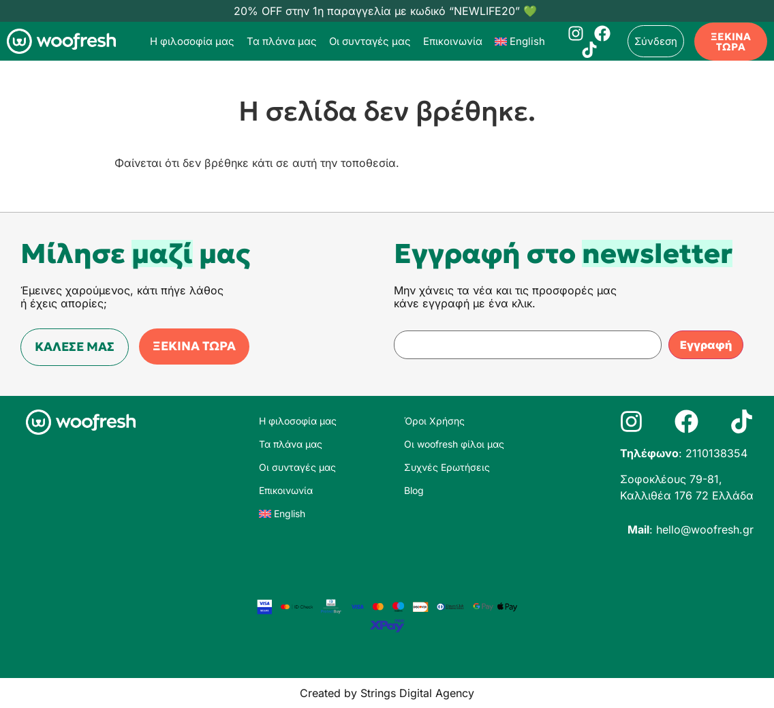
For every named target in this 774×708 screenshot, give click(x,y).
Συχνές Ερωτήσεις (447, 467)
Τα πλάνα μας (282, 41)
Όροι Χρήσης (434, 421)
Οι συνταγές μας (370, 41)
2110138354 (716, 453)
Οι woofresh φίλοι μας (454, 444)
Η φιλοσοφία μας (192, 41)
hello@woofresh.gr (705, 529)
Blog (414, 490)
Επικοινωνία (452, 41)
